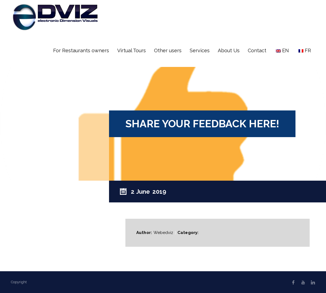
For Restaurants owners (81, 50)
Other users (168, 50)
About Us (229, 50)
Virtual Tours (131, 50)
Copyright (19, 282)
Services (200, 50)
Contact (257, 50)
